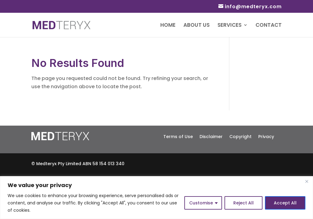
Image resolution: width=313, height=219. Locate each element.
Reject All (243, 203)
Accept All (285, 203)
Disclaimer (211, 136)
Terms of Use (178, 136)
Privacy (266, 136)
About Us (196, 26)
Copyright (240, 136)
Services (229, 26)
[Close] (306, 181)
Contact (269, 26)
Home (168, 26)
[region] (156, 197)
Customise (201, 203)
